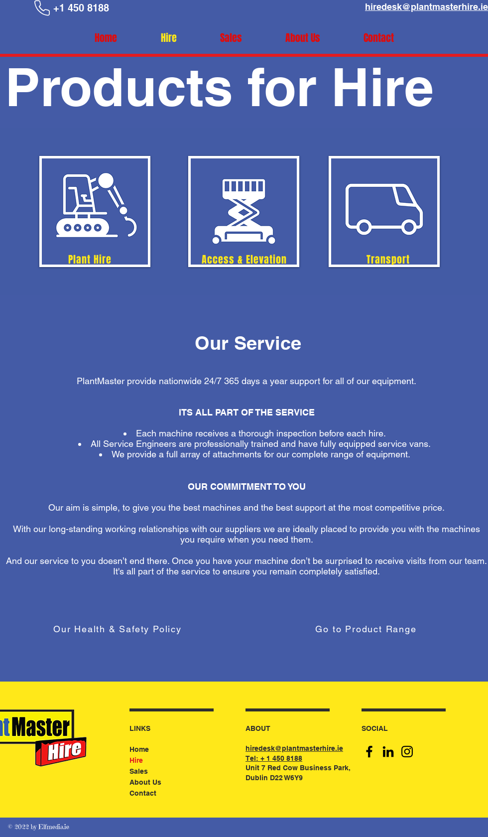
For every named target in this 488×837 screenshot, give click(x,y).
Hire (136, 760)
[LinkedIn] (388, 751)
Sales (138, 771)
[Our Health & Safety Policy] (118, 629)
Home (139, 749)
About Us (145, 782)
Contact (142, 793)
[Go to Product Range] (367, 629)
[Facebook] (369, 751)
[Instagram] (407, 751)
